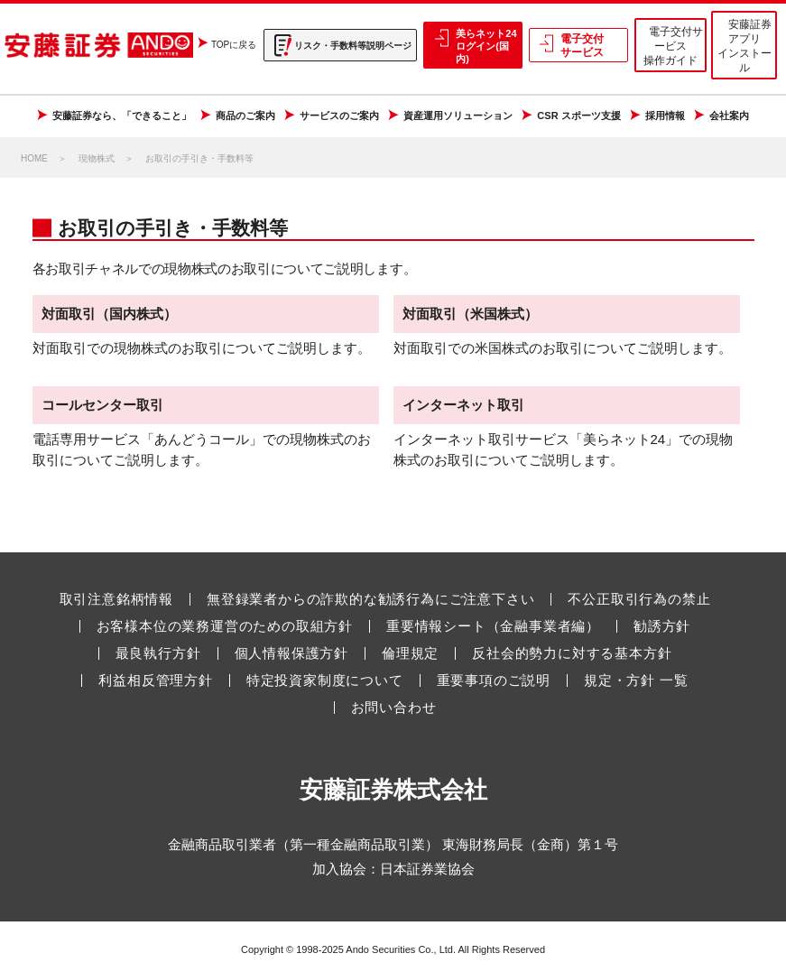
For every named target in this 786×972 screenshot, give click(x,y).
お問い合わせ (394, 707)
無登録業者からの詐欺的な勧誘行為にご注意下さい (370, 599)
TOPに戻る (233, 45)
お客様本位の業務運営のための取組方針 (225, 626)
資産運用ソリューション (458, 115)
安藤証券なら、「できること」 (121, 115)
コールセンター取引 (102, 404)
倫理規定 (410, 653)
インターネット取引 (463, 404)
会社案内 (729, 115)
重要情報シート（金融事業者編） (493, 626)
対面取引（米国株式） (470, 313)
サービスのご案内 (339, 115)
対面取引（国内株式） (109, 313)
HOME (34, 158)
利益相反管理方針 (155, 680)
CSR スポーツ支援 (578, 115)
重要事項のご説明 (493, 680)
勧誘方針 (661, 626)
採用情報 (665, 115)
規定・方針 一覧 (636, 680)
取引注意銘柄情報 (116, 599)
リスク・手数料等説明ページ (352, 46)
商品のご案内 (245, 115)
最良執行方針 (158, 653)
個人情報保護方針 (291, 653)
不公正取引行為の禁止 (639, 599)
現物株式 (97, 158)
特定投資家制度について (324, 680)
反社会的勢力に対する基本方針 (571, 653)
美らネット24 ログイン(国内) (486, 46)
